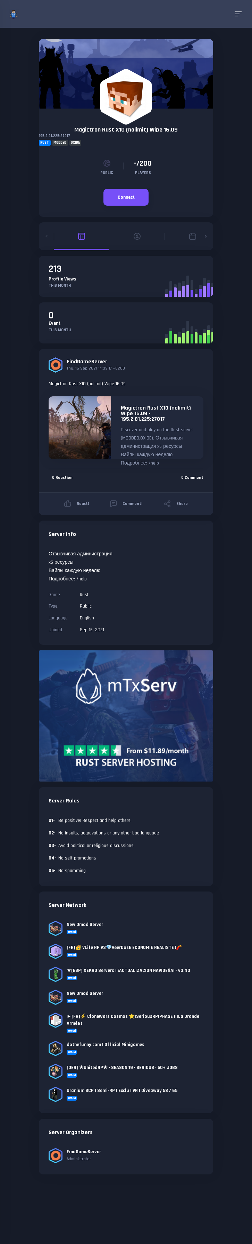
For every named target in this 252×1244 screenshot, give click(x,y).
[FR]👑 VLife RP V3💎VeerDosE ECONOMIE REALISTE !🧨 (124, 947)
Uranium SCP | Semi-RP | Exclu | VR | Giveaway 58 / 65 (122, 1090)
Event (54, 323)
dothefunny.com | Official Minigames (105, 1044)
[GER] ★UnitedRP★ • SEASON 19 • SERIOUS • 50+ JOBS (122, 1067)
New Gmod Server (85, 924)
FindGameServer (87, 361)
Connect (126, 197)
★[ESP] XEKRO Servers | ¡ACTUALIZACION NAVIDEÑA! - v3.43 (128, 970)
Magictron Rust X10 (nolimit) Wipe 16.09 (126, 130)
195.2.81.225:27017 (54, 136)
